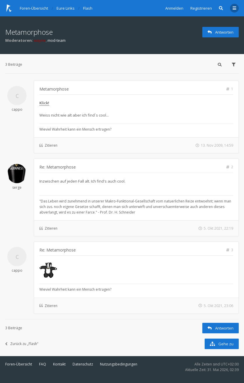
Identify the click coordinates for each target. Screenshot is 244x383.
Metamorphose (29, 32)
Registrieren (201, 8)
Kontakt (59, 364)
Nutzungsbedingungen (118, 364)
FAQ (42, 364)
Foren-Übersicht (18, 364)
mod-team (57, 40)
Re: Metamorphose (57, 167)
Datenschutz (83, 364)
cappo (17, 109)
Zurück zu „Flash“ (21, 343)
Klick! (44, 102)
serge (17, 187)
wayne (40, 40)
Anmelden (174, 8)
